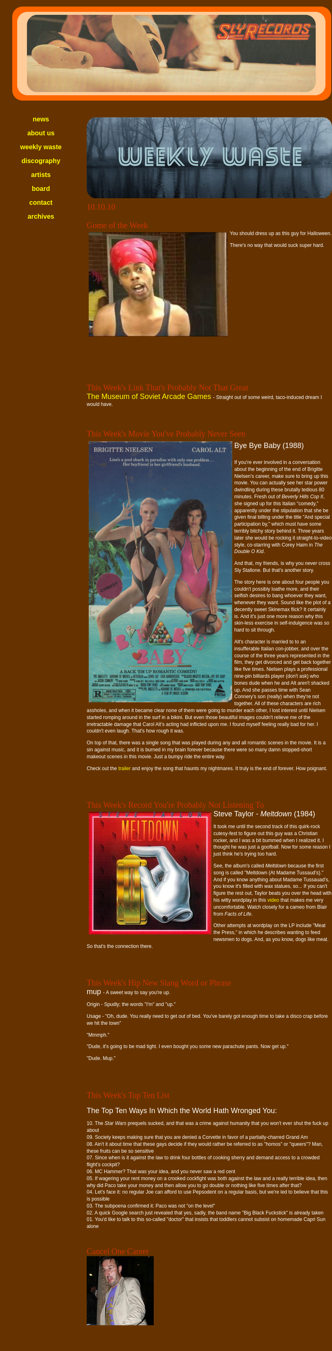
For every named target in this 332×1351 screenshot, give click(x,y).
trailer (124, 768)
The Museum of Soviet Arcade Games (150, 396)
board (41, 188)
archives (41, 216)
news (41, 119)
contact (41, 202)
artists (41, 174)
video (273, 900)
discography (40, 160)
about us (41, 133)
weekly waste (40, 146)
